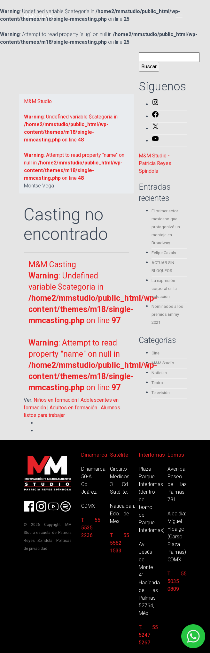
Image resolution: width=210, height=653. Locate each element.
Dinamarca (94, 455)
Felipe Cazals (164, 252)
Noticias (159, 372)
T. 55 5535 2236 (90, 527)
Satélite (119, 455)
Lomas (175, 455)
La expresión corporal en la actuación (164, 288)
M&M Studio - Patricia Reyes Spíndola (155, 163)
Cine (155, 353)
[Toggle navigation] (179, 16)
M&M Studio (39, 15)
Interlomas (152, 455)
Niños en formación (55, 400)
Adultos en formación (73, 408)
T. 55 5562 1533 (119, 543)
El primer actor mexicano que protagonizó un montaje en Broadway (166, 227)
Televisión (161, 392)
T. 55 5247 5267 (148, 635)
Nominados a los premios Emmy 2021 (167, 314)
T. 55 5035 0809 (177, 581)
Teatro (157, 382)
